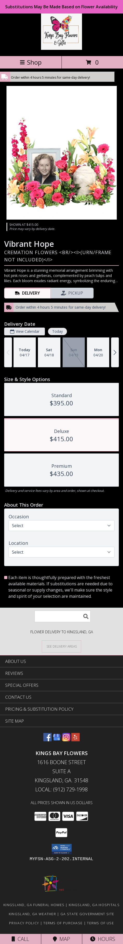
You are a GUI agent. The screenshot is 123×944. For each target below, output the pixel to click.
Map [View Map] (61, 938)
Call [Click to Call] (20, 938)
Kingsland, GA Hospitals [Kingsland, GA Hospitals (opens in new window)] (94, 904)
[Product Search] (63, 616)
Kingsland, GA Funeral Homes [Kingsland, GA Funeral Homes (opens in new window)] (33, 904)
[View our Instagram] (66, 740)
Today (57, 331)
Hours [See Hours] (102, 938)
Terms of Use (100, 923)
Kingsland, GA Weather (32, 914)
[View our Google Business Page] (57, 740)
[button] (62, 849)
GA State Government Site (87, 914)
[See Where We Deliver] (61, 646)
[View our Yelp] (75, 740)
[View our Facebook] (47, 740)
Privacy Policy (24, 923)
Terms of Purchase (63, 923)
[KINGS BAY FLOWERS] (61, 48)
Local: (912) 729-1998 (61, 789)
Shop (31, 62)
